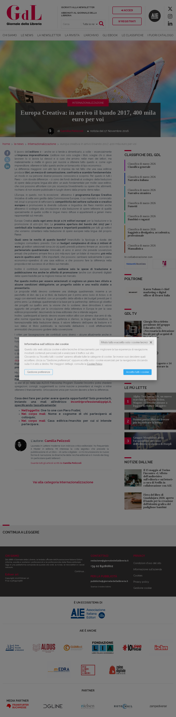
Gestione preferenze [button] (38, 372)
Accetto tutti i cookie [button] (137, 372)
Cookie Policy (94, 364)
